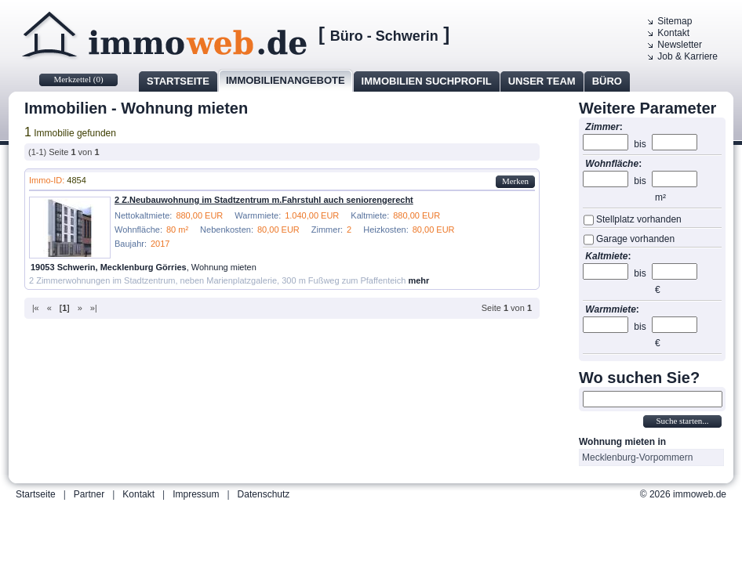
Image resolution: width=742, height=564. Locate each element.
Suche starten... (682, 420)
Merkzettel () (78, 79)
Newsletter (679, 44)
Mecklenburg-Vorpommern (637, 457)
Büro (607, 81)
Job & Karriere (687, 56)
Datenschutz (264, 494)
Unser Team (542, 81)
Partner (89, 494)
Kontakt (673, 32)
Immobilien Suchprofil (427, 81)
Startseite (178, 81)
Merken (515, 181)
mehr (418, 280)
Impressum (196, 494)
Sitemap (674, 21)
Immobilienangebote (285, 80)
